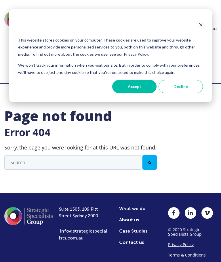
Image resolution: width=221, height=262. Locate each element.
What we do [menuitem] (132, 204)
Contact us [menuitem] (131, 238)
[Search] (149, 158)
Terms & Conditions (187, 251)
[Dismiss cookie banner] (201, 25)
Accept (134, 86)
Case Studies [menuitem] (133, 227)
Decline (181, 86)
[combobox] (73, 158)
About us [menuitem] (129, 215)
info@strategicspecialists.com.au (83, 230)
